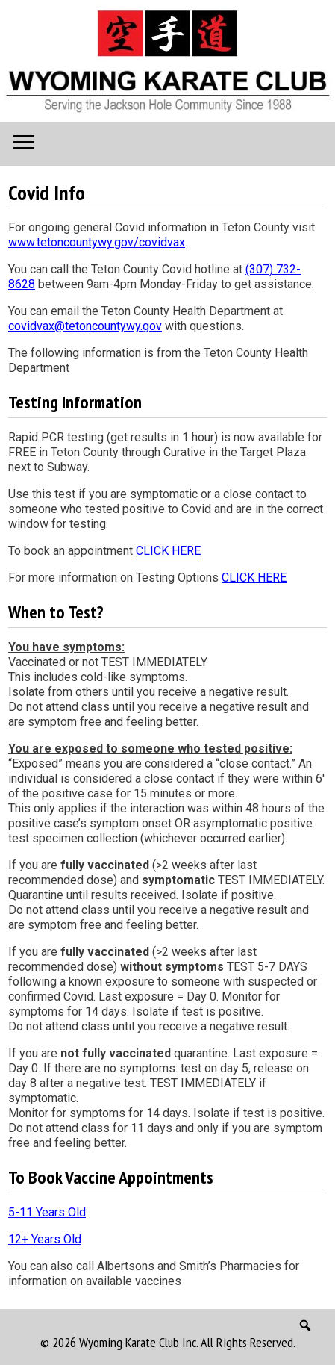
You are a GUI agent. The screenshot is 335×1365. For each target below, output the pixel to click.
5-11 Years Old (47, 1212)
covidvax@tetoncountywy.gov (85, 326)
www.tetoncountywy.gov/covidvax (96, 242)
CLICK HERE (168, 551)
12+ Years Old (44, 1239)
